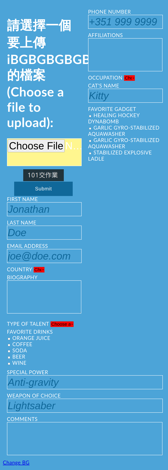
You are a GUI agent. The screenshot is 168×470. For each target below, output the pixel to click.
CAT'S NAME (124, 92)
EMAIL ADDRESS (43, 253)
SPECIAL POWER (84, 379)
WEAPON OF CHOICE (84, 402)
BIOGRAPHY (43, 293)
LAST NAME (43, 229)
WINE (17, 363)
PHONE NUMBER (124, 19)
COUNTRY (26, 269)
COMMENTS (84, 435)
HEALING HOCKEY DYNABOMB (114, 118)
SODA (17, 350)
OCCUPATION (111, 78)
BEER (16, 356)
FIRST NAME (43, 206)
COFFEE (20, 344)
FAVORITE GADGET (112, 109)
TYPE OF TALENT (40, 324)
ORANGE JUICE (29, 338)
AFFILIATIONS (124, 51)
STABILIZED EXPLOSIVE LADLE (120, 155)
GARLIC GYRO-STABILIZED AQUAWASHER (124, 131)
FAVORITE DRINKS (30, 332)
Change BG (16, 462)
